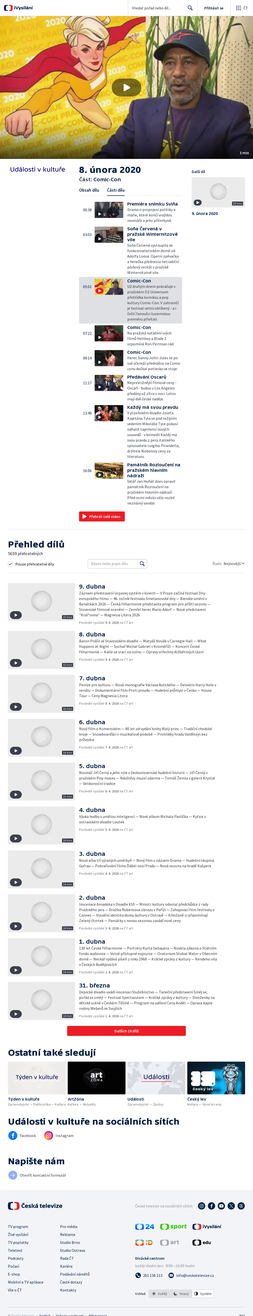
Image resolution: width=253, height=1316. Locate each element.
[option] (159, 1293)
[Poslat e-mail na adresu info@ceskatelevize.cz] (191, 1275)
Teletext (15, 1250)
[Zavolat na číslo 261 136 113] (148, 1275)
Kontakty (68, 1289)
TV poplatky (18, 1242)
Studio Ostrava (72, 1250)
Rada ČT (67, 1258)
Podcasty (15, 1258)
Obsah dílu (89, 190)
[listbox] (181, 1293)
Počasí (13, 1266)
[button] (126, 87)
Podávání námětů (75, 1274)
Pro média (68, 1226)
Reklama (67, 1234)
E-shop (14, 1274)
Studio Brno (70, 1242)
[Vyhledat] (142, 564)
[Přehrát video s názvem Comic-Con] (126, 87)
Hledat (189, 10)
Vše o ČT (15, 1289)
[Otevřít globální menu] (241, 8)
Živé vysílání (18, 1234)
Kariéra (66, 1266)
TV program (18, 1226)
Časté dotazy (71, 1282)
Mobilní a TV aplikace (25, 1282)
